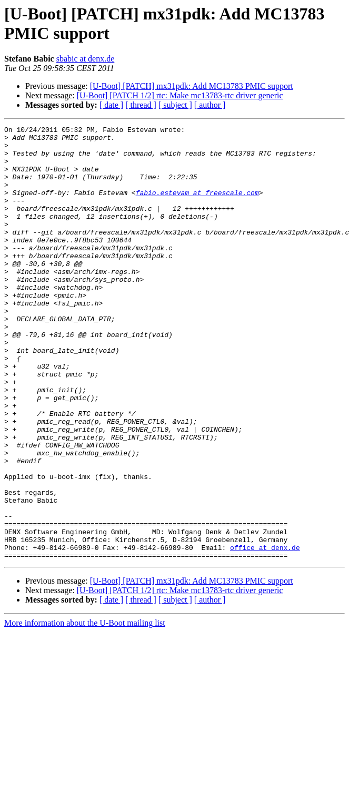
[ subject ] (175, 104)
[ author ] (210, 104)
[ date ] (111, 104)
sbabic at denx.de (85, 58)
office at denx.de (265, 632)
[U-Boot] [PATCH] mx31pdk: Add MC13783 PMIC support (191, 85)
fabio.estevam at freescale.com (197, 206)
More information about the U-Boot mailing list (84, 709)
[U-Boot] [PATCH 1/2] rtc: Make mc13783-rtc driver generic (180, 95)
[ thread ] (140, 104)
